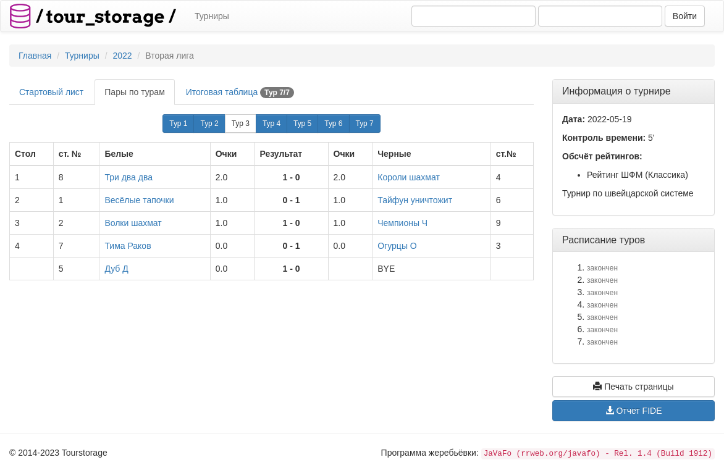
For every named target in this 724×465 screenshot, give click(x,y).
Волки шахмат (132, 223)
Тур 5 (302, 123)
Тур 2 (209, 123)
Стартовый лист (51, 92)
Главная (35, 56)
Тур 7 (365, 123)
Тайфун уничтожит (414, 200)
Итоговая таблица (240, 92)
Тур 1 (178, 123)
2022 (122, 56)
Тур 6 (333, 123)
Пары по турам (134, 92)
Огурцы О (397, 246)
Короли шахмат (408, 177)
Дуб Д (116, 269)
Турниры (212, 16)
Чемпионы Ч (402, 223)
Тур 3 (241, 123)
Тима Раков (127, 246)
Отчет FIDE (633, 411)
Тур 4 (271, 123)
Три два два (128, 177)
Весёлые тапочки (139, 200)
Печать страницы (633, 387)
